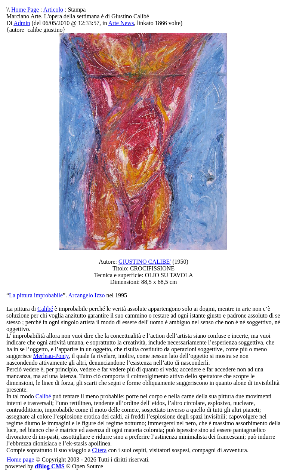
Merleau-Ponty (51, 356)
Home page (20, 459)
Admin (21, 23)
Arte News (121, 23)
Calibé (45, 309)
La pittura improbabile (36, 295)
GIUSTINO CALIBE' (144, 261)
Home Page (25, 9)
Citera (99, 450)
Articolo (53, 9)
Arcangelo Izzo (86, 295)
